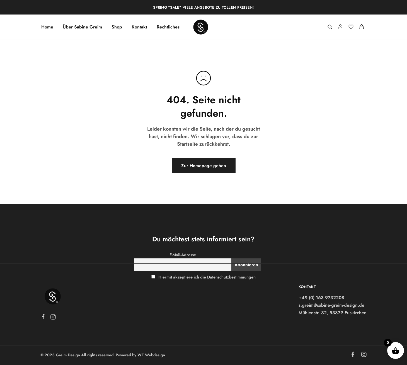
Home (47, 27)
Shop (117, 27)
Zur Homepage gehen (203, 165)
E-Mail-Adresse (182, 255)
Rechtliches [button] (168, 27)
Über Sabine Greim (82, 27)
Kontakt (139, 27)
